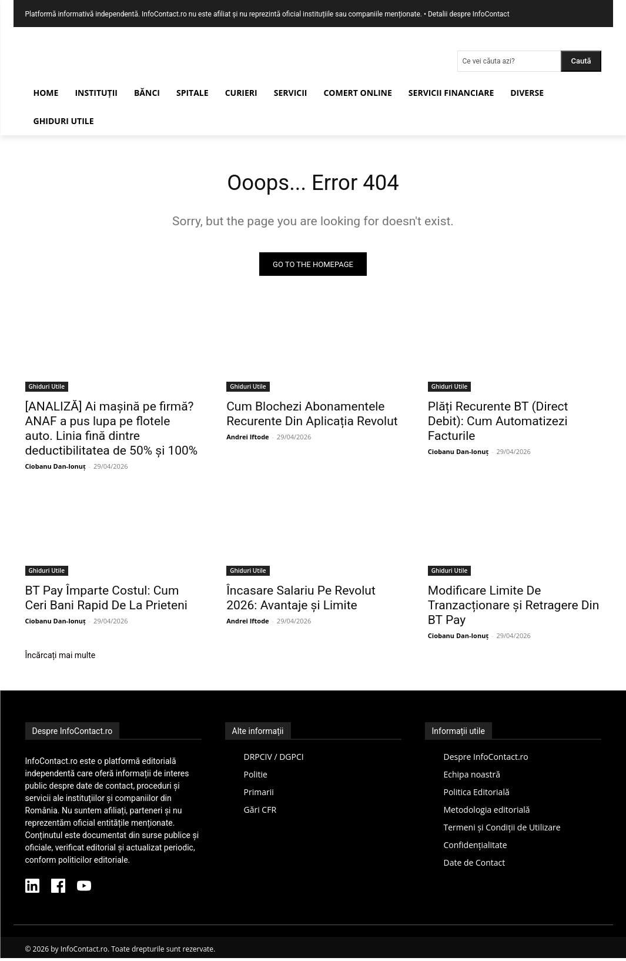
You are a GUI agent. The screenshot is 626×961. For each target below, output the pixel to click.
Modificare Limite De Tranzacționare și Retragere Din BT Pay (513, 608)
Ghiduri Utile (47, 389)
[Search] (581, 61)
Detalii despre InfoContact (469, 14)
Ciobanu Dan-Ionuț (55, 469)
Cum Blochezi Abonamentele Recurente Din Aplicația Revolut (311, 416)
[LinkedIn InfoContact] (32, 890)
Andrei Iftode (247, 439)
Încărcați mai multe (60, 658)
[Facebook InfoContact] (58, 890)
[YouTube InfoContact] (84, 890)
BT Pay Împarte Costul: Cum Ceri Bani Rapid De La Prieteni (106, 601)
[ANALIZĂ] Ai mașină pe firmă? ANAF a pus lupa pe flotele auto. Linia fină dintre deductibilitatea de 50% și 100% (111, 431)
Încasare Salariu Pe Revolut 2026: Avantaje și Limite (301, 601)
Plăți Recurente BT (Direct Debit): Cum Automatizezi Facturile (498, 424)
